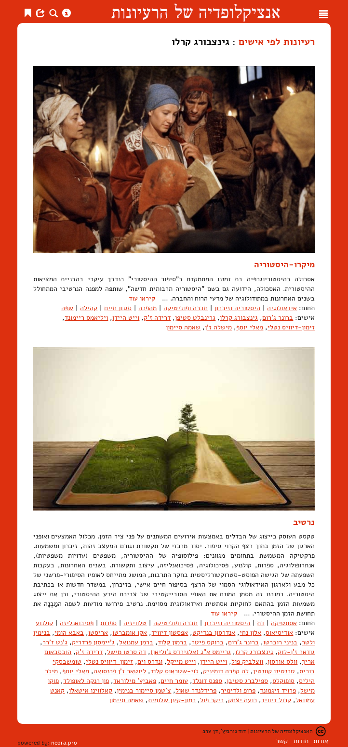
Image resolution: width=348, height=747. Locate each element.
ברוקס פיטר (207, 642)
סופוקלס (283, 680)
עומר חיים (174, 680)
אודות (320, 741)
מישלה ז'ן (218, 327)
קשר (282, 741)
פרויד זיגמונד (278, 690)
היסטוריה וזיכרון (237, 308)
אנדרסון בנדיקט (213, 632)
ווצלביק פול (247, 661)
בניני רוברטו (280, 642)
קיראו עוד (142, 298)
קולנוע (44, 623)
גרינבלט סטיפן (195, 317)
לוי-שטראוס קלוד (174, 671)
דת (260, 623)
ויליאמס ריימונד (86, 317)
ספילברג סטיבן (247, 680)
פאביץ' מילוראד (134, 680)
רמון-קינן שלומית (172, 700)
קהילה (88, 308)
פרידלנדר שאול (195, 690)
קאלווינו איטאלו (90, 690)
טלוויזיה (135, 623)
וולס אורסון (282, 661)
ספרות (108, 623)
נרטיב (304, 522)
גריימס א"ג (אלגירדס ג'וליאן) (190, 651)
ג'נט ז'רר (54, 642)
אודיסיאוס (279, 632)
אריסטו (98, 632)
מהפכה (147, 308)
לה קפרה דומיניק (226, 671)
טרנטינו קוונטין (274, 671)
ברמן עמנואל (136, 642)
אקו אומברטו (129, 632)
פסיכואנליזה (77, 623)
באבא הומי (69, 632)
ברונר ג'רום (277, 317)
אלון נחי (250, 632)
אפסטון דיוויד (169, 632)
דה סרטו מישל (126, 651)
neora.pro (64, 743)
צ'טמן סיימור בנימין (144, 690)
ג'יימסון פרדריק (93, 642)
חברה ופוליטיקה (185, 308)
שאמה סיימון (183, 327)
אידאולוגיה (282, 308)
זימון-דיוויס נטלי (291, 327)
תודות (301, 741)
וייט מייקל (181, 661)
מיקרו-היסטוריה (284, 264)
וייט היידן (125, 317)
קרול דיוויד (276, 700)
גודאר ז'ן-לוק (296, 651)
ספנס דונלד (207, 680)
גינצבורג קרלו (239, 317)
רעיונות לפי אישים (277, 41)
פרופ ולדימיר (238, 690)
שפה (67, 308)
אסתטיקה (284, 623)
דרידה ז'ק (157, 317)
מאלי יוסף (249, 327)
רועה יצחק (242, 700)
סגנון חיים (118, 308)
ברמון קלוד (172, 642)
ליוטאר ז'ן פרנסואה (120, 671)
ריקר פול (212, 700)
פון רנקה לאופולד (86, 680)
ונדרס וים (149, 661)
